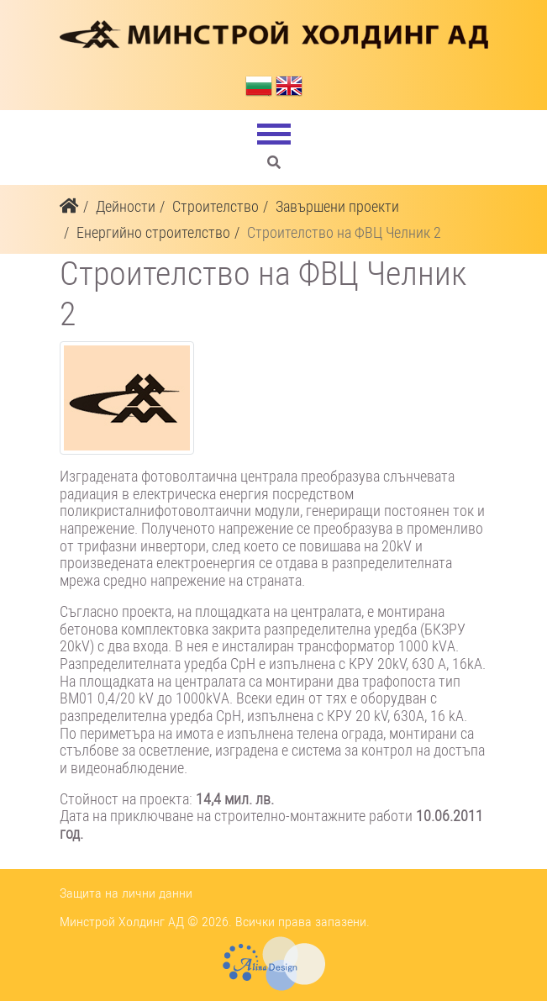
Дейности (125, 206)
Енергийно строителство (153, 232)
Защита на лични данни (126, 893)
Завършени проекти (337, 206)
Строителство (215, 206)
